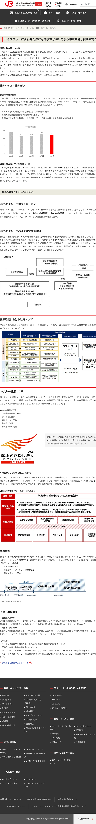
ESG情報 (56, 738)
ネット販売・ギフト (10, 779)
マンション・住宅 (9, 783)
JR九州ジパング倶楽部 (35, 761)
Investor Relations (83, 726)
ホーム (1, 28)
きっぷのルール (8, 725)
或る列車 (30, 711)
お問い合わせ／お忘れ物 (10, 799)
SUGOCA (56, 700)
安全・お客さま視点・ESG (30, 28)
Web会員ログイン (38, 7)
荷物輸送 (30, 724)
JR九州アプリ (32, 719)
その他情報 (80, 742)
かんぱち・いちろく (34, 715)
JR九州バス (31, 779)
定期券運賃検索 (8, 712)
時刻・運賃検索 (8, 717)
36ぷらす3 (30, 707)
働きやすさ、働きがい (48, 28)
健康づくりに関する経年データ (17, 662)
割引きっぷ (7, 700)
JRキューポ (57, 695)
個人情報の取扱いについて (69, 799)
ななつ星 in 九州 (33, 695)
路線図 (5, 721)
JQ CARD (56, 704)
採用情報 (80, 730)
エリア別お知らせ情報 (11, 757)
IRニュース (56, 742)
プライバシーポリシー (15, 806)
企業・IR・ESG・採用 (11, 28)
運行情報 (6, 695)
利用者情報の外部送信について (73, 806)
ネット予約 (7, 704)
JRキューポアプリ (59, 708)
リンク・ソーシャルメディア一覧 (46, 806)
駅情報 (5, 708)
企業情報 (56, 734)
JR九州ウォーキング (34, 749)
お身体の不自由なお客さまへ (39, 799)
